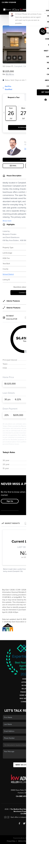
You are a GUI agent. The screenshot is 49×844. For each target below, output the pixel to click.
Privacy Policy (11, 841)
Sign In (40, 2)
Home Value (24, 695)
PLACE (33, 811)
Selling (25, 689)
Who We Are (25, 698)
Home (24, 679)
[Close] (45, 820)
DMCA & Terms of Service (26, 841)
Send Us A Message (24, 765)
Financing (24, 692)
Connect (24, 702)
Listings (24, 682)
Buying (24, 685)
